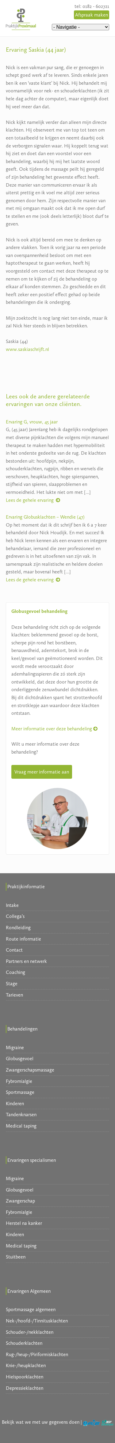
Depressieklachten (24, 1388)
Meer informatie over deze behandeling (54, 729)
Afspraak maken (91, 15)
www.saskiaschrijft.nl (27, 349)
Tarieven (14, 995)
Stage (11, 983)
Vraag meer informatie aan (41, 772)
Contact (14, 950)
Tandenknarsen (21, 1114)
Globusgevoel (19, 1058)
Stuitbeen (15, 1257)
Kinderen (15, 1103)
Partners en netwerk (26, 961)
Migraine (15, 1047)
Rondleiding (18, 927)
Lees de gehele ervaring (33, 500)
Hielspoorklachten (24, 1377)
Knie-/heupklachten (26, 1365)
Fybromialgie (19, 1081)
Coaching (15, 972)
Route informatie (23, 939)
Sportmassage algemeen (31, 1309)
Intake (12, 905)
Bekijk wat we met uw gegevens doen (40, 1422)
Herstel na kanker (24, 1223)
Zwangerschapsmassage (30, 1070)
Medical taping (21, 1126)
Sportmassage (20, 1092)
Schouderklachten (24, 1343)
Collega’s (15, 916)
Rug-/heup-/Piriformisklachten (37, 1354)
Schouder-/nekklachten (29, 1332)
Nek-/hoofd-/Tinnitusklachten (37, 1321)
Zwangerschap (20, 1201)
